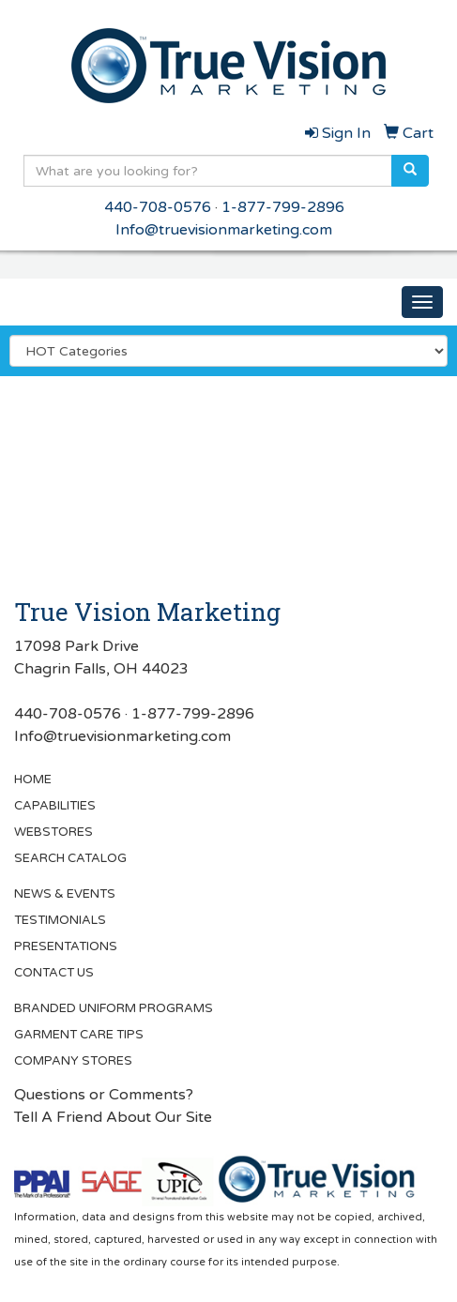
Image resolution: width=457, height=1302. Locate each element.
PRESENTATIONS (65, 946)
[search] (410, 171)
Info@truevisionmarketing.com (223, 229)
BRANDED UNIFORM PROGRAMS (113, 1008)
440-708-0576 (157, 207)
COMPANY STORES (73, 1060)
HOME (33, 779)
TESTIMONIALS (60, 920)
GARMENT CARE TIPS (79, 1034)
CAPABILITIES (55, 805)
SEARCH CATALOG (70, 858)
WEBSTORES (53, 832)
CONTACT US (54, 972)
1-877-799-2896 (282, 207)
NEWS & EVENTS (64, 893)
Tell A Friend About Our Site (113, 1117)
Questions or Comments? (103, 1094)
